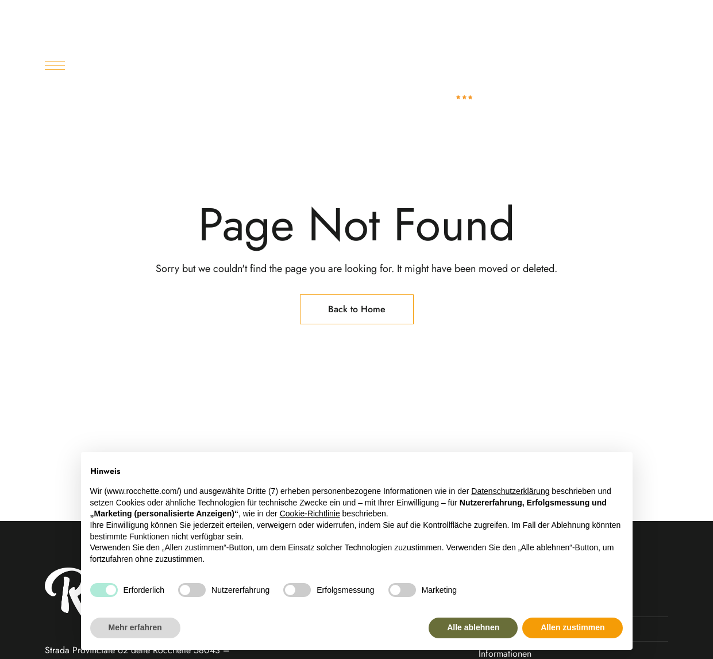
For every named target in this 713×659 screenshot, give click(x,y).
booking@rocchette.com (612, 16)
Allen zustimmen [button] (572, 627)
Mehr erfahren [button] (135, 627)
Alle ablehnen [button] (473, 627)
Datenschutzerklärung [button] (510, 491)
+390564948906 (508, 16)
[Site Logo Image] (450, 83)
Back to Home (357, 309)
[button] (575, 82)
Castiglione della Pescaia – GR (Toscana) (139, 16)
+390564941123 (429, 16)
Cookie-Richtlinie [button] (310, 513)
